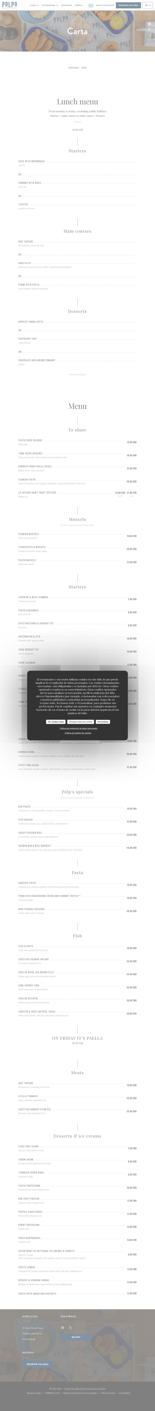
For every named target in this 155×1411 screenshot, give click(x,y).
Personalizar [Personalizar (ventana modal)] (102, 722)
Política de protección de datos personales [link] (78, 728)
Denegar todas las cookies (80, 722)
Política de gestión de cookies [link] (78, 733)
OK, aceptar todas (56, 722)
